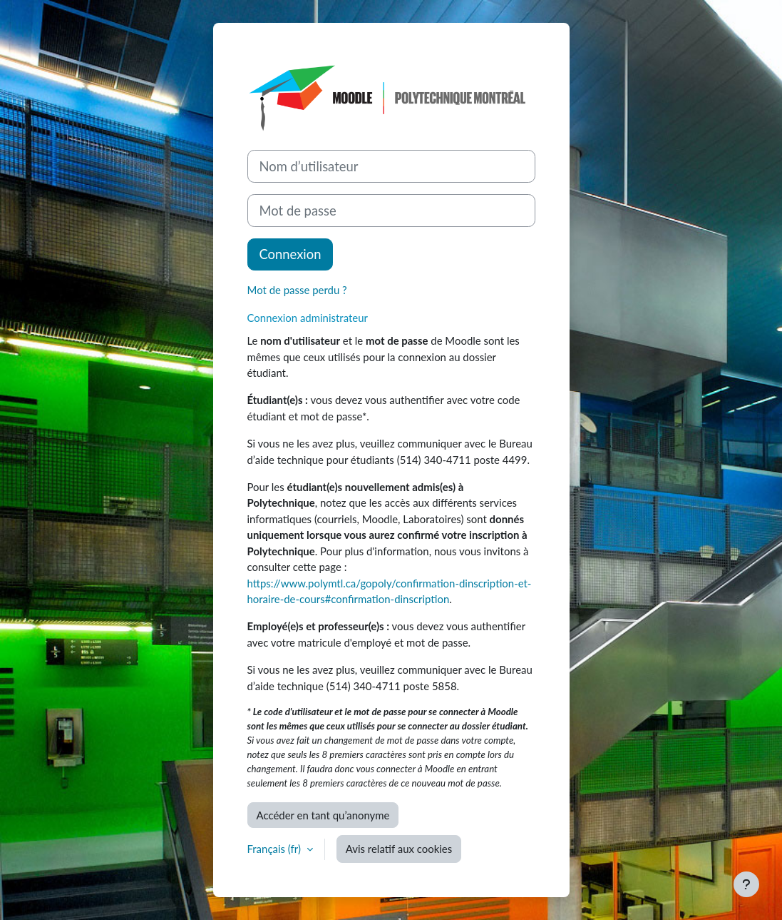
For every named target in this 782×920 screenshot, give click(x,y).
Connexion (290, 254)
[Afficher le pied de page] (746, 884)
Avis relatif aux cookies (399, 848)
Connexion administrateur (307, 317)
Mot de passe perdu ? (297, 289)
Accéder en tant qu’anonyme (323, 815)
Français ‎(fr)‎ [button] (275, 848)
